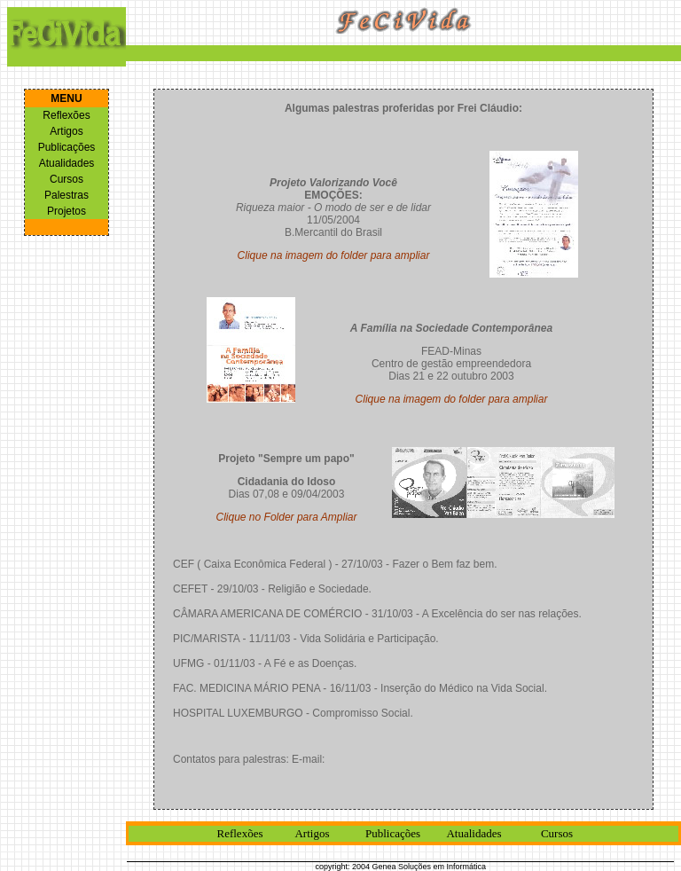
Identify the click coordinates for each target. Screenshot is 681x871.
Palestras (66, 195)
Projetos (66, 211)
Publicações (67, 147)
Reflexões (66, 115)
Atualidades (67, 163)
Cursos (66, 179)
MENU (66, 98)
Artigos (66, 131)
